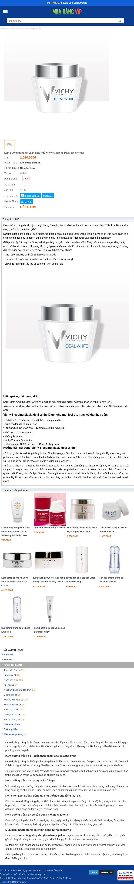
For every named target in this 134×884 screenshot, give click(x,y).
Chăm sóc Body (12, 724)
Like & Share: (11, 201)
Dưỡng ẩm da (12, 695)
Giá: (6, 157)
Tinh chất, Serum (14, 670)
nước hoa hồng (94, 845)
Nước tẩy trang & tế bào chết (19, 690)
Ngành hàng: (11, 162)
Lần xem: (9, 189)
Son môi (8, 659)
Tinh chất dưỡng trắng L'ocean (49, 527)
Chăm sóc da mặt (13, 665)
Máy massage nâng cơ (15, 734)
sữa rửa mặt (78, 845)
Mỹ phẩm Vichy (27, 168)
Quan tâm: (9, 184)
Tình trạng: (10, 207)
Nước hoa (9, 654)
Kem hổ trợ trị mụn (14, 704)
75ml (25, 178)
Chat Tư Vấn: (11, 196)
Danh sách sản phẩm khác (16, 490)
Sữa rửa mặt (12, 675)
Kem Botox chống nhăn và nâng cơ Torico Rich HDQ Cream (14, 582)
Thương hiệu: (11, 167)
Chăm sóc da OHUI (14, 714)
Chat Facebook (32, 196)
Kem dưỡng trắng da (30, 163)
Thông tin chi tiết (11, 219)
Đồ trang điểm (11, 729)
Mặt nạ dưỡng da (14, 719)
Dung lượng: (11, 178)
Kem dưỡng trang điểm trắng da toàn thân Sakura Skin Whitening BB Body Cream (15, 531)
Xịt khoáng (10, 685)
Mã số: (7, 173)
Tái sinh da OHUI (13, 709)
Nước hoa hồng (13, 680)
